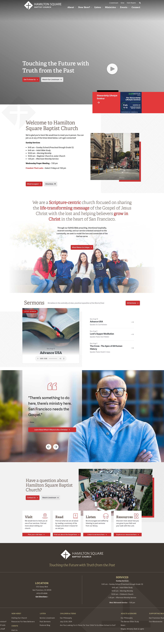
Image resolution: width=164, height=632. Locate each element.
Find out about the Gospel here (65, 535)
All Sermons (131, 303)
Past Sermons (45, 622)
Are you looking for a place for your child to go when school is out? (88, 625)
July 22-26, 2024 (66, 622)
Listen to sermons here (95, 535)
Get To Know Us (30, 79)
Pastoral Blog (45, 625)
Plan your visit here (35, 535)
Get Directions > (42, 597)
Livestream (113, 3)
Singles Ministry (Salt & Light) (132, 629)
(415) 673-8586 (41, 593)
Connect (136, 7)
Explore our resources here (126, 535)
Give (122, 3)
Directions (49, 184)
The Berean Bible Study (130, 622)
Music (123, 625)
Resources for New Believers (23, 622)
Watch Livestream (49, 498)
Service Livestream (47, 618)
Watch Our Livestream (50, 79)
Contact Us (31, 498)
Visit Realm (131, 3)
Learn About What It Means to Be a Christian (51, 430)
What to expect (33, 184)
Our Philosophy (66, 618)
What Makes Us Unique (81, 247)
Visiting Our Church (19, 618)
